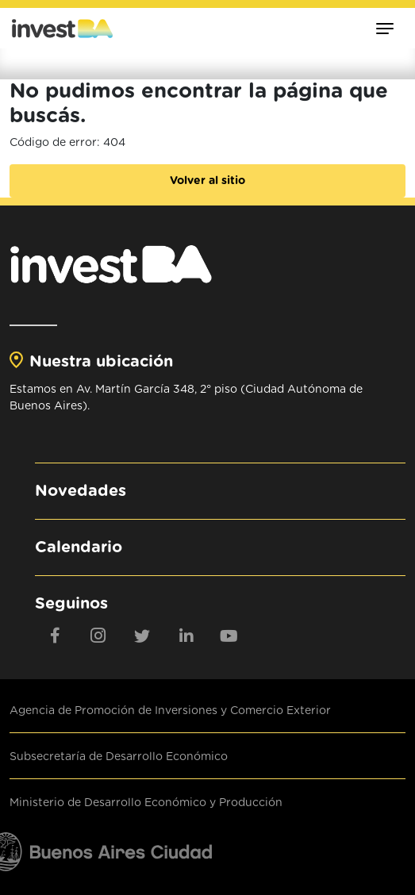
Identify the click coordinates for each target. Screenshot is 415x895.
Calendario (78, 547)
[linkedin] (186, 635)
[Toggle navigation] (385, 28)
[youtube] (229, 635)
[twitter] (142, 635)
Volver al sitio (207, 180)
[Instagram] (98, 635)
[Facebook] (55, 635)
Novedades (80, 491)
